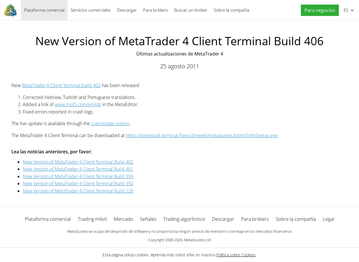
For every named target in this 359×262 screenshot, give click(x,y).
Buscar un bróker (190, 10)
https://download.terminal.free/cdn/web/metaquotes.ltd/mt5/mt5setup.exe (202, 135)
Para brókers (155, 10)
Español (345, 10)
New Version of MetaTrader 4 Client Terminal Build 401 (78, 169)
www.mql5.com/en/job (78, 104)
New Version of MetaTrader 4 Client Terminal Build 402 (78, 162)
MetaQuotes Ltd (197, 239)
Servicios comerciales (91, 10)
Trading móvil (92, 219)
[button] (318, 10)
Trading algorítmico (184, 219)
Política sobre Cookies (236, 254)
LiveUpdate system (110, 123)
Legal (328, 219)
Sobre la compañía (231, 10)
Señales (148, 219)
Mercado (123, 219)
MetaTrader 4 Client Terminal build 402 (61, 85)
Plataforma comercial (44, 10)
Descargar (127, 10)
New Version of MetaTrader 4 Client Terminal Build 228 (78, 191)
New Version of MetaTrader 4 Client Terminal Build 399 (78, 176)
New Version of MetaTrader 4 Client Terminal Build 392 (78, 183)
